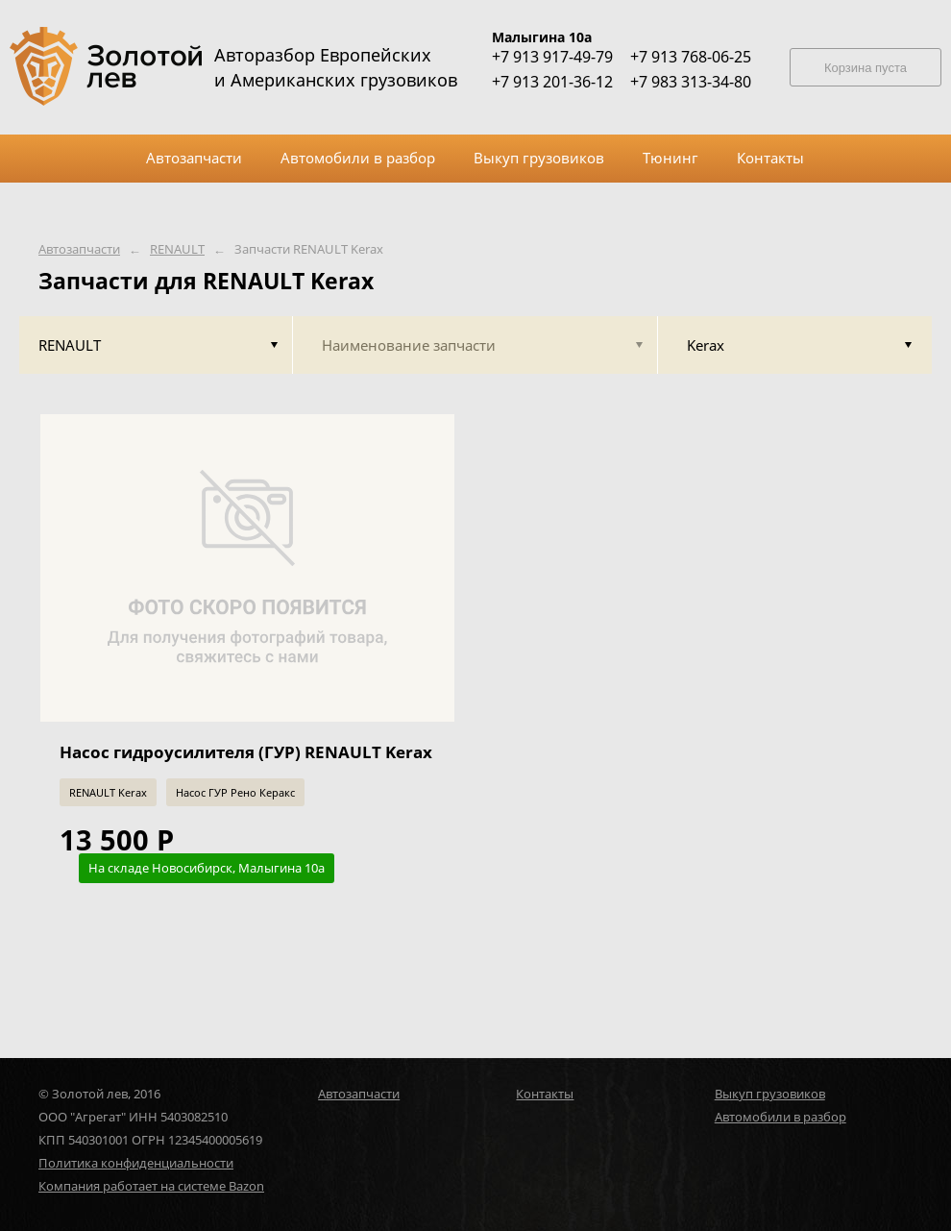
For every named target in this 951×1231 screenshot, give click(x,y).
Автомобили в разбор (780, 1116)
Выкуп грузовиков (770, 1093)
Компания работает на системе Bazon (151, 1185)
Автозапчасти (79, 249)
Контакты (544, 1093)
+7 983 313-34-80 (690, 81)
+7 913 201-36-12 (552, 81)
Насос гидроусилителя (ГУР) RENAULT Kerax (246, 752)
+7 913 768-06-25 (690, 56)
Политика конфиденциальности (135, 1162)
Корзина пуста (865, 68)
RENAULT (177, 249)
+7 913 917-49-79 (552, 56)
